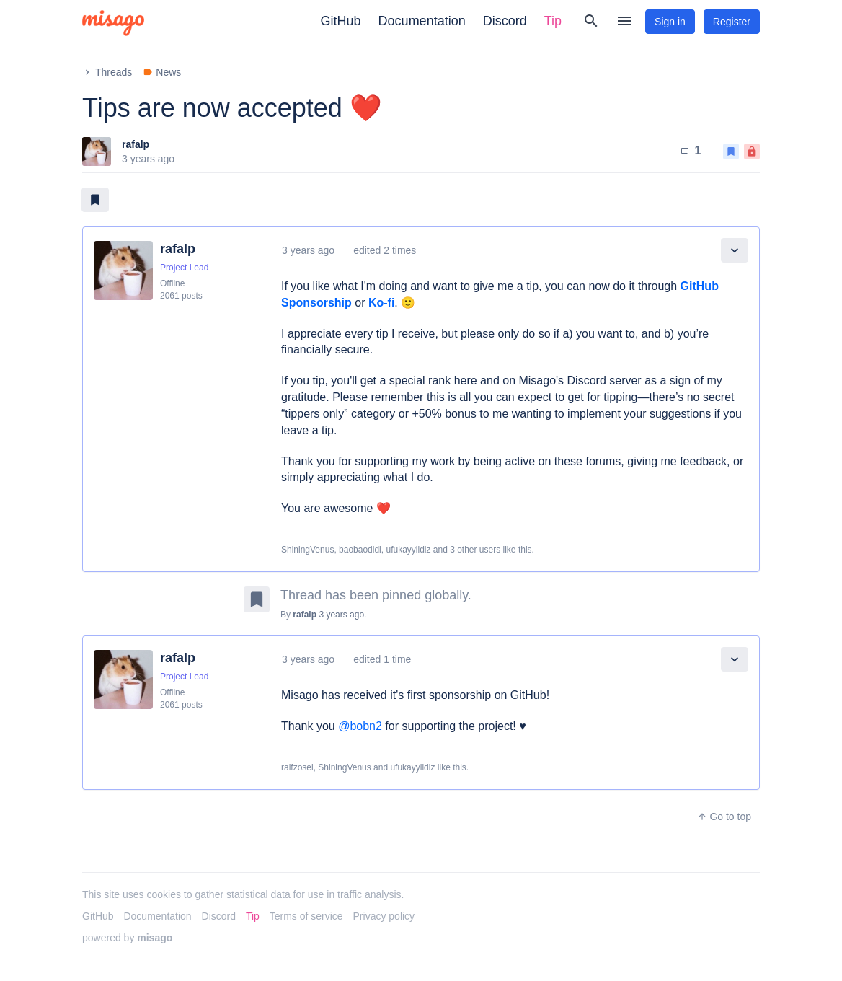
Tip (553, 21)
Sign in (670, 21)
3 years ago (308, 250)
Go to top (724, 816)
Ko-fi (381, 302)
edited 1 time (382, 659)
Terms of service (306, 916)
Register (731, 21)
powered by (127, 937)
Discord (505, 21)
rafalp (135, 144)
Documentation (422, 21)
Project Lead (184, 268)
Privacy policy (384, 916)
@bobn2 (360, 726)
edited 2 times (384, 250)
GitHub (341, 21)
